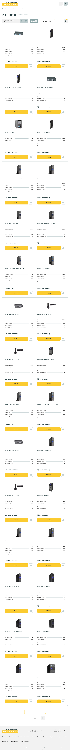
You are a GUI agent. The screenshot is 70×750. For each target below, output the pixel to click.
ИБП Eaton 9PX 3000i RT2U (44, 450)
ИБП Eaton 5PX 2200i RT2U (44, 132)
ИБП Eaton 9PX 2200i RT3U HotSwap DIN (15, 269)
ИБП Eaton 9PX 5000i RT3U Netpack (13, 631)
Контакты (65, 737)
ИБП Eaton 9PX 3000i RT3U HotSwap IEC (15, 541)
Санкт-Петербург (25, 741)
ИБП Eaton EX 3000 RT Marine (12, 450)
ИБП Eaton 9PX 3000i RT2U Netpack (13, 405)
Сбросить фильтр (46, 21)
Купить (16, 66)
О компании (12, 737)
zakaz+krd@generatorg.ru (60, 730)
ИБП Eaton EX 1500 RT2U (11, 42)
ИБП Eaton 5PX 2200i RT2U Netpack (46, 42)
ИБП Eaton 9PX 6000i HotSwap (12, 677)
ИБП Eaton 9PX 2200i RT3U (44, 269)
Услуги (20, 737)
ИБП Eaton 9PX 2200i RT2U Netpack (13, 178)
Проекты (26, 737)
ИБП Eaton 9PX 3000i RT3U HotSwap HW (47, 405)
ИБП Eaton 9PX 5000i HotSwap (12, 586)
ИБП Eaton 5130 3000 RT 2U (12, 359)
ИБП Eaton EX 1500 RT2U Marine (45, 87)
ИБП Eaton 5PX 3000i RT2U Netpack (46, 359)
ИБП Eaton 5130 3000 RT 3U (12, 495)
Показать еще (35, 712)
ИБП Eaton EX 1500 (9, 132)
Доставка (45, 737)
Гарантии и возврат (55, 737)
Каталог (4, 737)
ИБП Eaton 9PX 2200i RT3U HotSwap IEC (47, 223)
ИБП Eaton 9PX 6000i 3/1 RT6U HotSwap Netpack (49, 677)
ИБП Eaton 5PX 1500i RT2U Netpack (13, 87)
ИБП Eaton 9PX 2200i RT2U (11, 223)
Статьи (32, 737)
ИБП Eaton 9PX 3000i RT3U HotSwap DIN (47, 541)
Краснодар (5, 741)
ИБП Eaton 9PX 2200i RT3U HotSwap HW (47, 178)
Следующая (43, 718)
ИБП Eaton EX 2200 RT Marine (12, 314)
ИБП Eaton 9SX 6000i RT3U (44, 631)
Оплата (39, 737)
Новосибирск (14, 741)
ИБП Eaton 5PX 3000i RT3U (44, 495)
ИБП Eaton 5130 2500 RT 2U (44, 314)
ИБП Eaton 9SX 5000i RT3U (44, 586)
